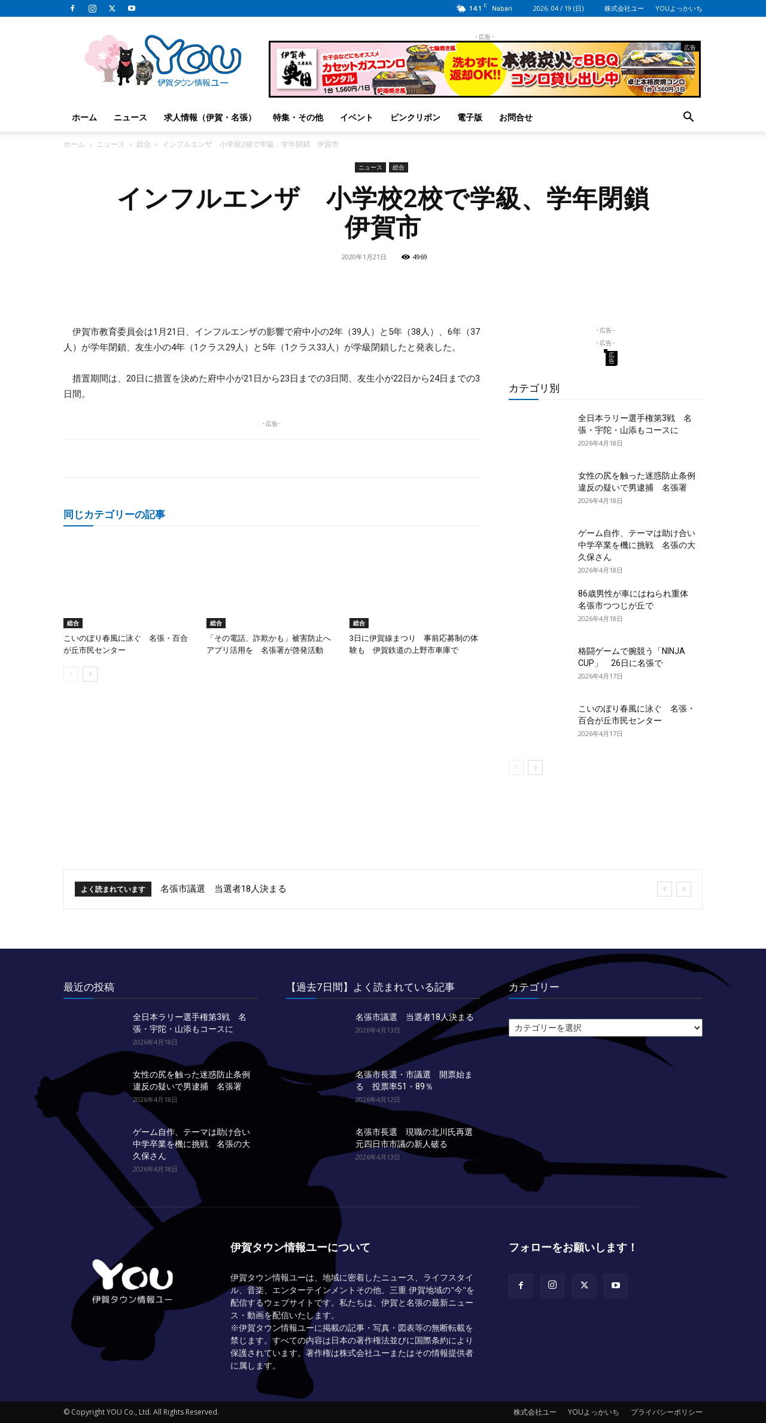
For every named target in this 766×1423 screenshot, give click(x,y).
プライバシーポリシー (667, 1412)
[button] (688, 118)
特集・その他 (298, 117)
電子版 (469, 117)
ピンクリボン (415, 117)
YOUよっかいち (679, 8)
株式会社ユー (624, 8)
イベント (356, 117)
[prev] (664, 889)
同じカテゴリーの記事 (114, 514)
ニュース (130, 117)
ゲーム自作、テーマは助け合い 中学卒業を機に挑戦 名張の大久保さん (641, 545)
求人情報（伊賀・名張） (210, 117)
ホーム (84, 117)
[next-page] (90, 674)
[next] (683, 889)
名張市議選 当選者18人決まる (223, 888)
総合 (143, 144)
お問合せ (516, 117)
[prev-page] (70, 674)
